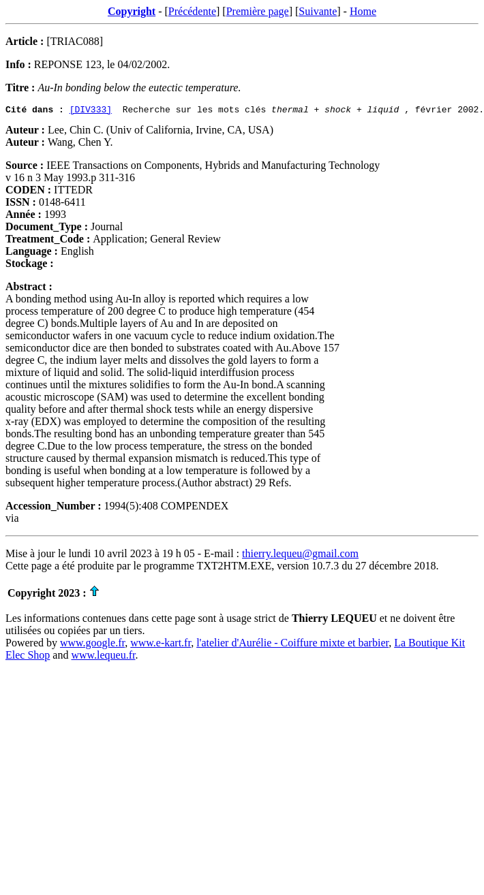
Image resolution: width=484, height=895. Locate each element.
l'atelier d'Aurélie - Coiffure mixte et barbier (292, 644)
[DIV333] (91, 111)
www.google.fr (92, 644)
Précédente (192, 11)
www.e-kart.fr (160, 644)
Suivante (318, 11)
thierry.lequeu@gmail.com (300, 555)
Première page (257, 11)
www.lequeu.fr (103, 657)
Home (363, 11)
